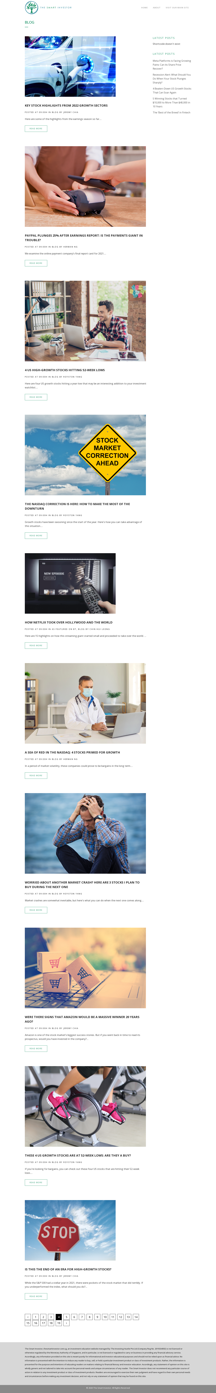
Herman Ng (70, 247)
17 (43, 1323)
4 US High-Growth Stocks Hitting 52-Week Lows (65, 370)
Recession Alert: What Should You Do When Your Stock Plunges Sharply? (172, 78)
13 (128, 1317)
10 (105, 1317)
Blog (55, 112)
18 (51, 1323)
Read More (36, 128)
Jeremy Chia (71, 112)
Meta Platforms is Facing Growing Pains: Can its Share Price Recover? (172, 64)
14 (135, 1317)
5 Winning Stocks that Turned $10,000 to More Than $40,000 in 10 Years (171, 102)
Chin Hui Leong (100, 629)
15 (27, 1323)
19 (58, 1323)
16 (35, 1323)
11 (112, 1317)
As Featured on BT (64, 629)
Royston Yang (72, 377)
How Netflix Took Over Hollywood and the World (68, 622)
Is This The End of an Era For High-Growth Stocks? (68, 1269)
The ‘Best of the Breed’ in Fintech (171, 112)
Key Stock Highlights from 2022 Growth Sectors (66, 105)
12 (120, 1317)
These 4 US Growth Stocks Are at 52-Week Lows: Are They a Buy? (78, 1155)
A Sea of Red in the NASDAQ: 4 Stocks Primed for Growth (72, 752)
